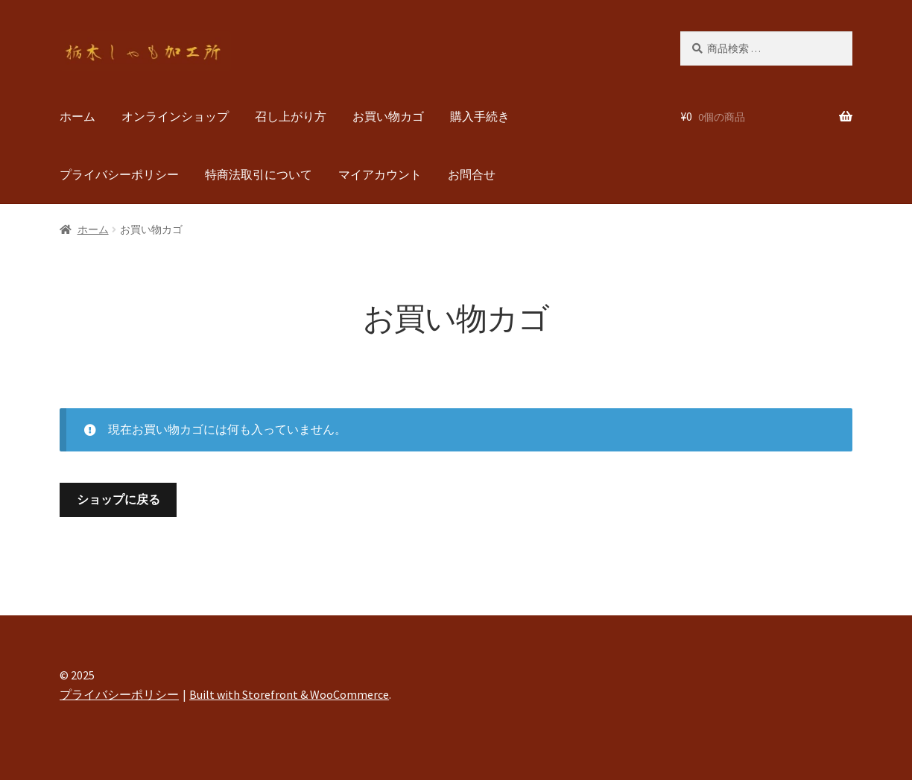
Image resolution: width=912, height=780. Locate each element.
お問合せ (471, 174)
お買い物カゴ (388, 116)
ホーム (77, 116)
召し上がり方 (290, 116)
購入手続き (480, 116)
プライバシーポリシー (119, 174)
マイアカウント (380, 174)
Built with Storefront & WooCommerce (289, 694)
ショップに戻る (118, 499)
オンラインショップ (175, 116)
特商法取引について (258, 174)
